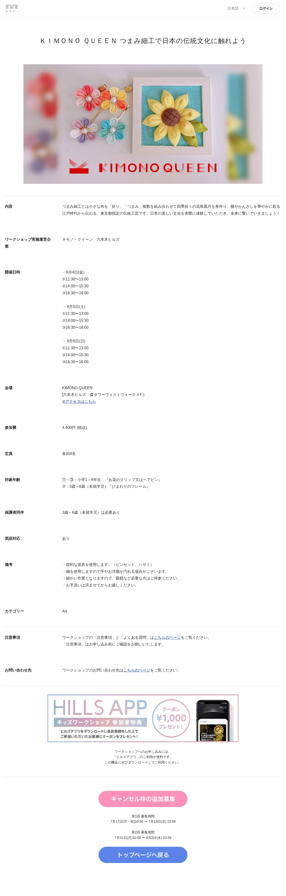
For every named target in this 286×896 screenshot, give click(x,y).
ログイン (266, 8)
